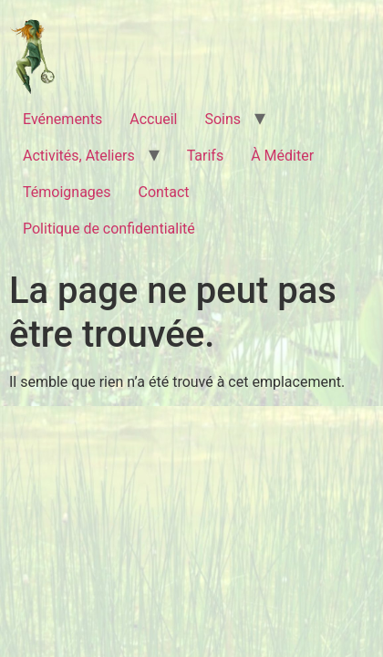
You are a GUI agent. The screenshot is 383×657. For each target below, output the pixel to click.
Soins (222, 119)
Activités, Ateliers (79, 155)
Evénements (62, 119)
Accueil (153, 119)
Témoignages (67, 192)
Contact (164, 192)
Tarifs (205, 155)
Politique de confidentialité (109, 228)
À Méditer (282, 155)
